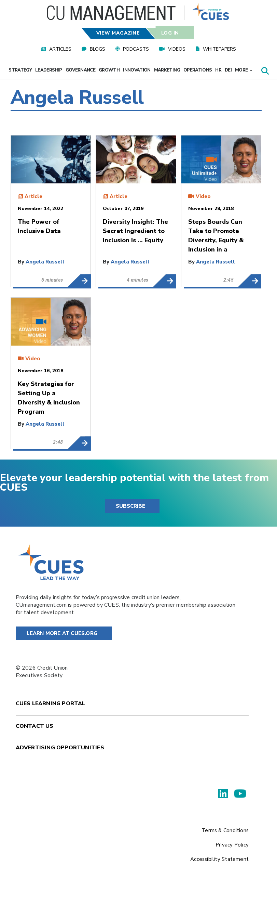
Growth (109, 70)
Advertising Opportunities (60, 747)
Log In (170, 33)
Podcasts (136, 49)
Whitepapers (219, 49)
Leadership (48, 70)
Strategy (20, 70)
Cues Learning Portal (50, 703)
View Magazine (118, 33)
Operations (197, 70)
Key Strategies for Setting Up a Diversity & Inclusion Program (79, 442)
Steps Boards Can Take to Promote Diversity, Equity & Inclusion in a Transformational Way (249, 280)
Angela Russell (45, 261)
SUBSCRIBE (130, 506)
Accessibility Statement (219, 859)
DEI (228, 70)
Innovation (137, 70)
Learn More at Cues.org (62, 633)
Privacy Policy (232, 844)
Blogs (97, 49)
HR (218, 70)
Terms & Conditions (225, 830)
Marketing (167, 70)
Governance (81, 70)
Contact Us (35, 726)
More (243, 70)
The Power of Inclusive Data (79, 280)
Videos (176, 49)
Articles (60, 49)
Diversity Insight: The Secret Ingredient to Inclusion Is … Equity (164, 280)
